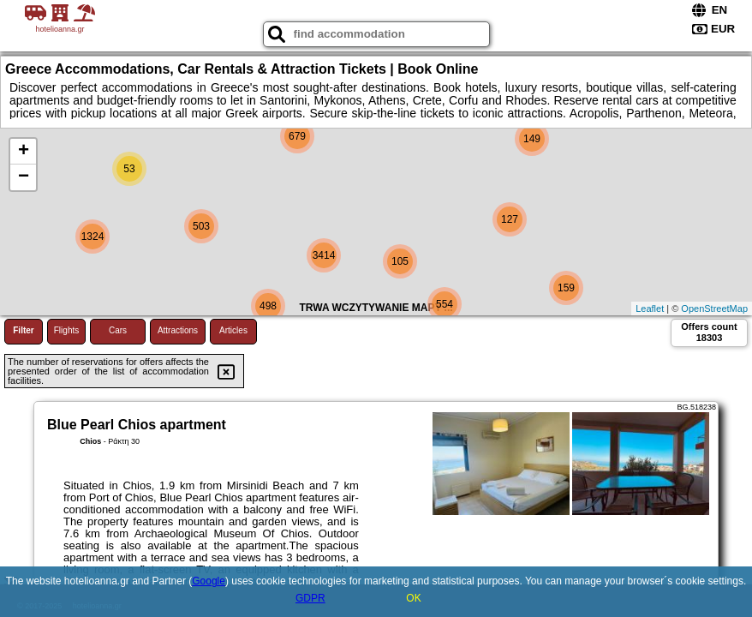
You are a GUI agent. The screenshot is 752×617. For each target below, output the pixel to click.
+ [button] (23, 152)
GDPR (310, 598)
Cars (118, 330)
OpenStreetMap (714, 308)
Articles (233, 330)
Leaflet (650, 308)
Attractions (178, 330)
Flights (66, 330)
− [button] (23, 177)
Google (208, 581)
